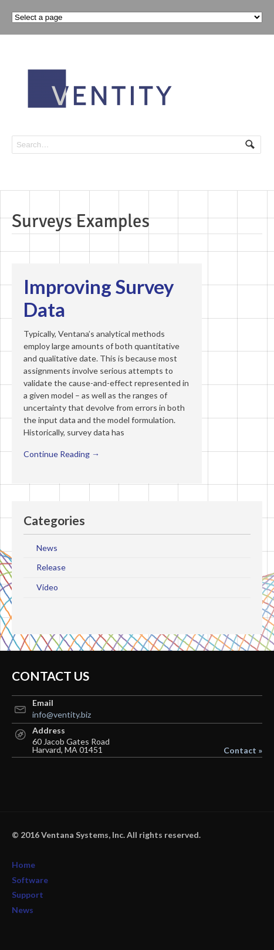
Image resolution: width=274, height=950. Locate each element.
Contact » (243, 750)
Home (23, 865)
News (46, 548)
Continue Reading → (61, 454)
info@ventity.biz (61, 714)
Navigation (249, 69)
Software (30, 880)
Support (27, 895)
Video (47, 587)
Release (51, 567)
